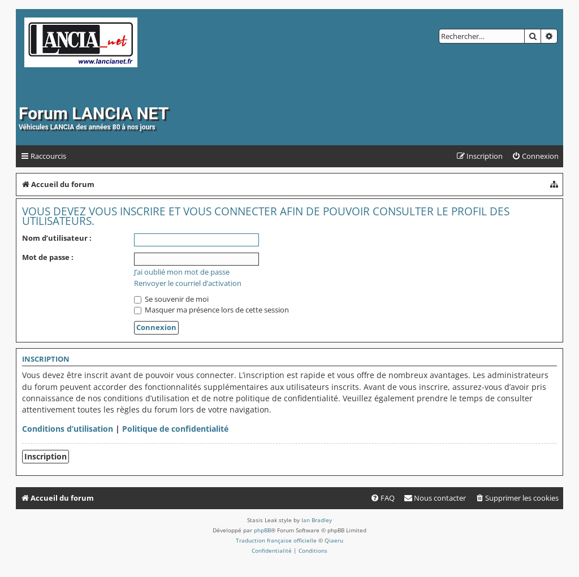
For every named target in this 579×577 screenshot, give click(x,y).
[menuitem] (535, 156)
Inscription (45, 456)
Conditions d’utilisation (67, 428)
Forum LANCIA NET (93, 113)
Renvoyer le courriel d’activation (187, 283)
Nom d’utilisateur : (57, 238)
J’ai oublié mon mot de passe (182, 272)
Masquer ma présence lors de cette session (211, 310)
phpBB (262, 530)
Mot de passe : (48, 257)
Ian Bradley (316, 520)
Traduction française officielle (276, 540)
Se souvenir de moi (171, 299)
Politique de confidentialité (175, 428)
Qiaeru (334, 540)
